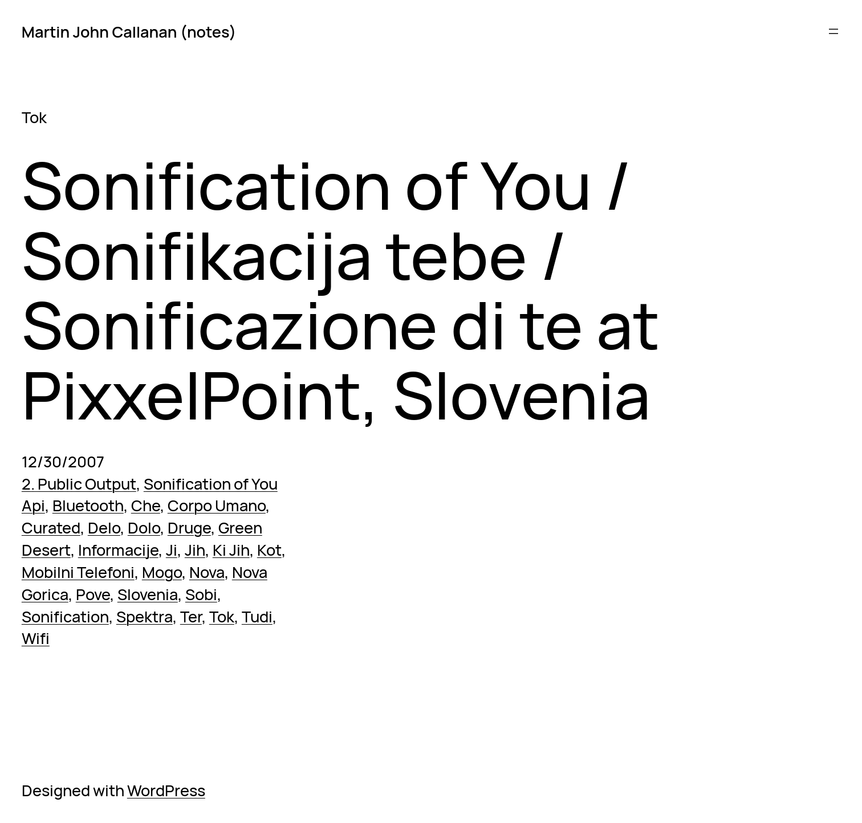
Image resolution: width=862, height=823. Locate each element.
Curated (51, 527)
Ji (171, 549)
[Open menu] (833, 31)
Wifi (36, 638)
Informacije (118, 549)
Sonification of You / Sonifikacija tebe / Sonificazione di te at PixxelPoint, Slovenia (341, 289)
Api (33, 505)
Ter (191, 616)
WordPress (166, 790)
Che (145, 505)
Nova (207, 571)
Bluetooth (88, 505)
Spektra (144, 616)
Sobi (201, 594)
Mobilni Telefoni (78, 571)
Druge (189, 527)
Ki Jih (231, 549)
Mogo (162, 571)
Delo (104, 527)
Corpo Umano (217, 505)
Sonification (65, 616)
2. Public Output (79, 483)
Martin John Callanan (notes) (129, 31)
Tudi (257, 616)
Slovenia (147, 594)
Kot (269, 549)
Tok (221, 616)
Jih (195, 549)
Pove (93, 594)
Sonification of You (211, 483)
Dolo (144, 527)
